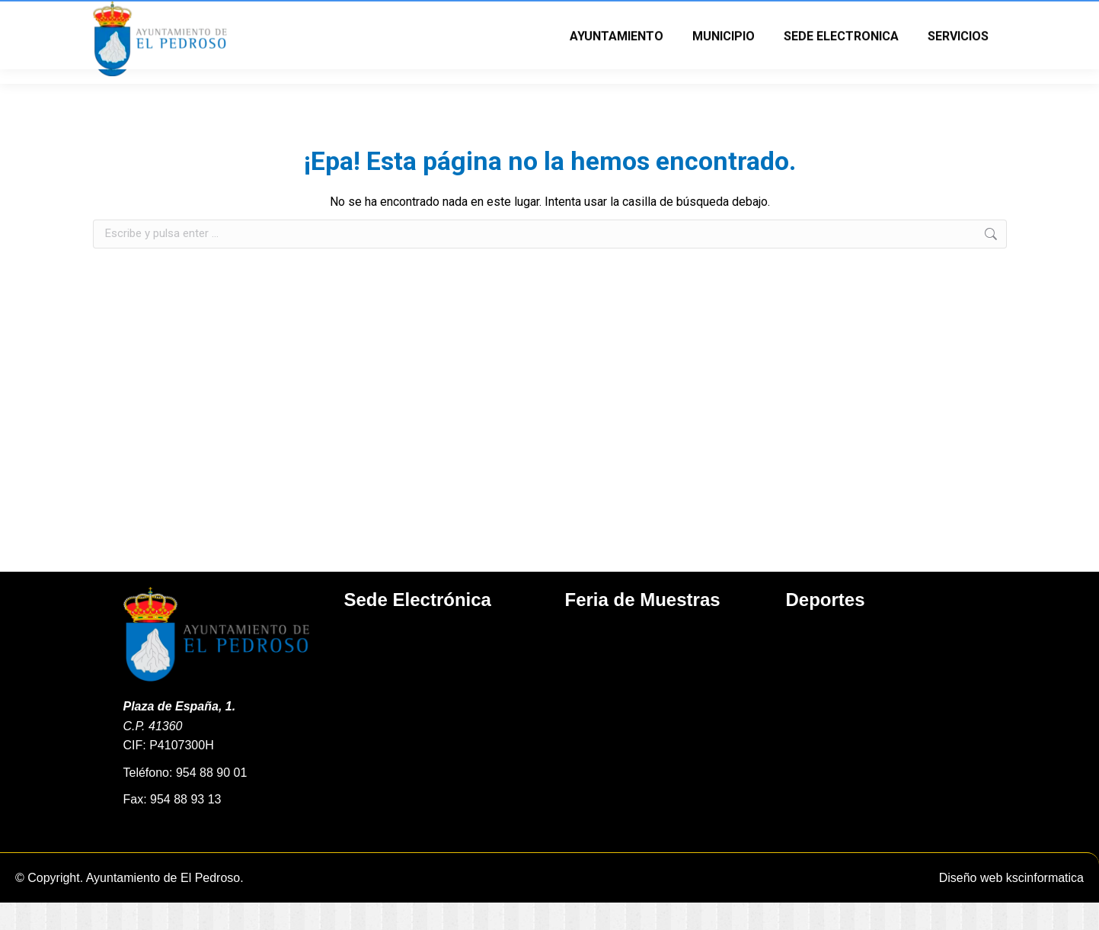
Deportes (825, 627)
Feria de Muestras (642, 627)
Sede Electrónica (417, 627)
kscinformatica (1045, 905)
